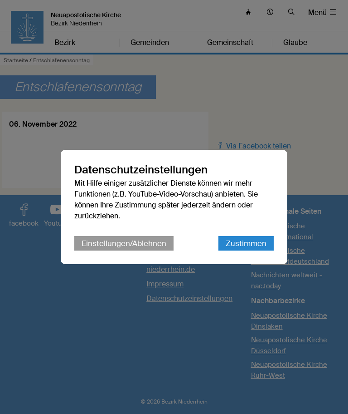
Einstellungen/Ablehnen (124, 243)
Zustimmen (246, 243)
